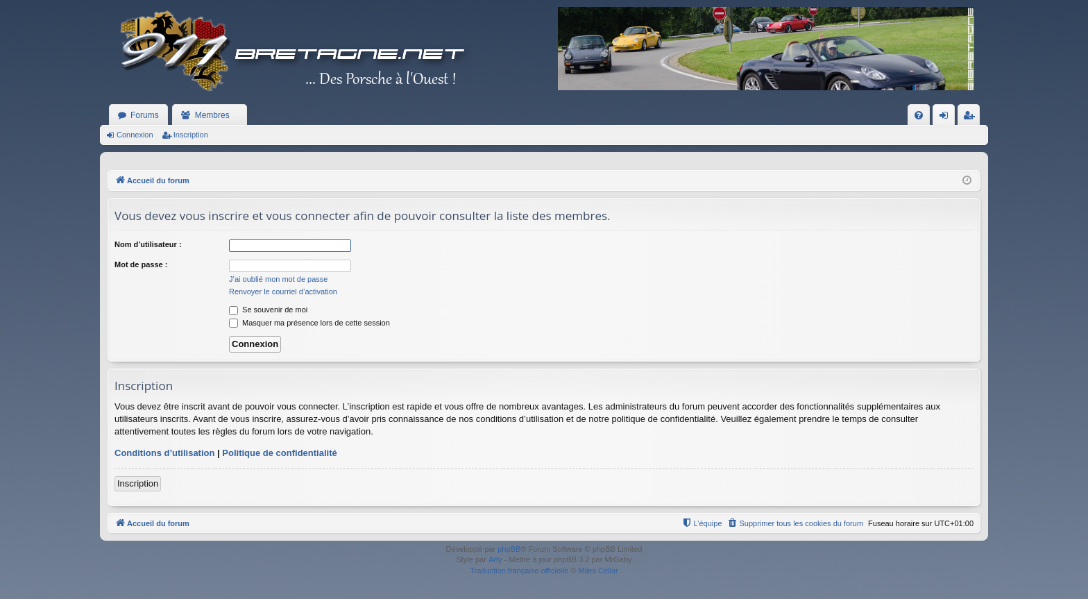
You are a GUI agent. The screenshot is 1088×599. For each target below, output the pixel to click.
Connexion (135, 134)
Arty (495, 559)
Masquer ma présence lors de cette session (309, 323)
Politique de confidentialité (279, 453)
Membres (212, 115)
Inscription (190, 134)
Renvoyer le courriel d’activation (283, 291)
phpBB (509, 549)
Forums (144, 115)
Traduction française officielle (519, 570)
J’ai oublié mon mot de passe (278, 279)
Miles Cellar (598, 570)
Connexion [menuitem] (947, 118)
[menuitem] (918, 115)
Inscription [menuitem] (971, 118)
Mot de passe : (140, 264)
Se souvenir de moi (268, 309)
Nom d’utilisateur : (148, 244)
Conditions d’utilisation (164, 453)
